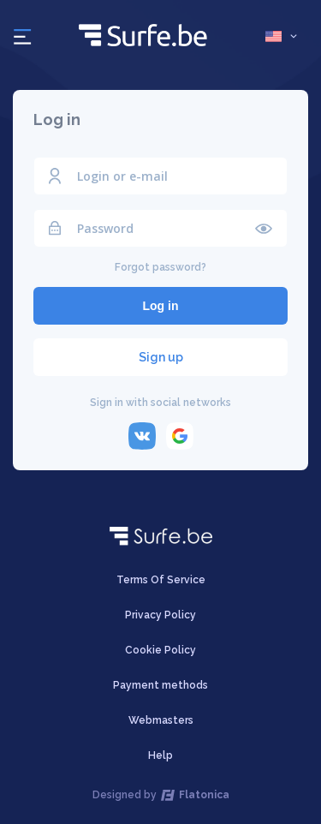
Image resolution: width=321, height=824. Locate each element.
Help (160, 755)
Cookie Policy (160, 650)
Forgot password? (160, 267)
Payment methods (160, 685)
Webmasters (160, 720)
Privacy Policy (160, 615)
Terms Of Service (160, 580)
